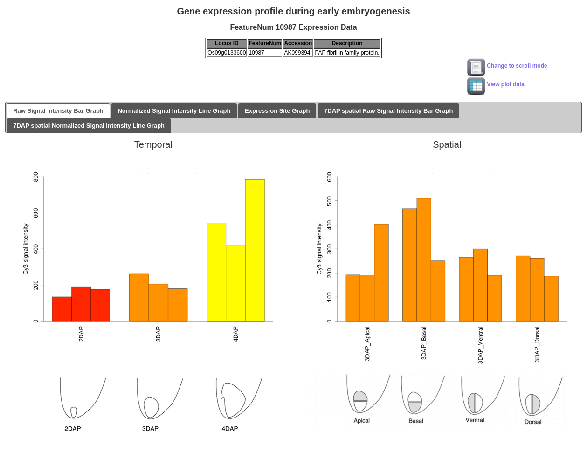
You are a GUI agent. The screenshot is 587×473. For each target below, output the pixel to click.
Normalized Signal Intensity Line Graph (173, 110)
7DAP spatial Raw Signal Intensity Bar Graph (388, 110)
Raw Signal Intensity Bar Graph (58, 110)
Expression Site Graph (277, 110)
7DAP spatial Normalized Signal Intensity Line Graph (89, 125)
